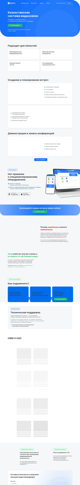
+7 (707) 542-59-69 (60, 3)
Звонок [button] (48, 3)
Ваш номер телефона (16, 446)
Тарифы (41, 3)
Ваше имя (13, 436)
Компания (13, 441)
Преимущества (24, 3)
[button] (15, 25)
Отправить (14, 453)
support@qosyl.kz (66, 473)
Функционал (34, 3)
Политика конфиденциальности (67, 480)
